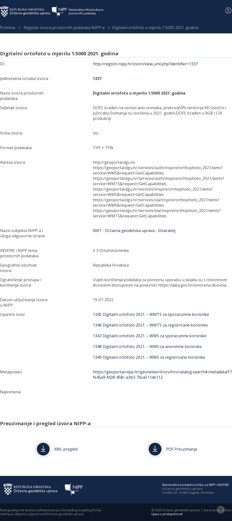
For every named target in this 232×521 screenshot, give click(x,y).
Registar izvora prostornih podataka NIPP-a (64, 27)
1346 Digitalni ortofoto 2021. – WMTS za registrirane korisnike (150, 325)
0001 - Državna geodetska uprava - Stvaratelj (134, 230)
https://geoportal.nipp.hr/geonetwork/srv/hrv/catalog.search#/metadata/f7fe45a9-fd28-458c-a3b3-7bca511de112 (162, 374)
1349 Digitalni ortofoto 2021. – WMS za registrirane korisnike (149, 357)
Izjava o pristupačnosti (167, 514)
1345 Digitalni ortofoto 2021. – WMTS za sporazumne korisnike (151, 314)
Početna (7, 27)
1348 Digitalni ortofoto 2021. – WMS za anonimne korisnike (147, 346)
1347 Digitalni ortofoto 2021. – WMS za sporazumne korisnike (149, 335)
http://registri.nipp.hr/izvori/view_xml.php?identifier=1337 (145, 64)
